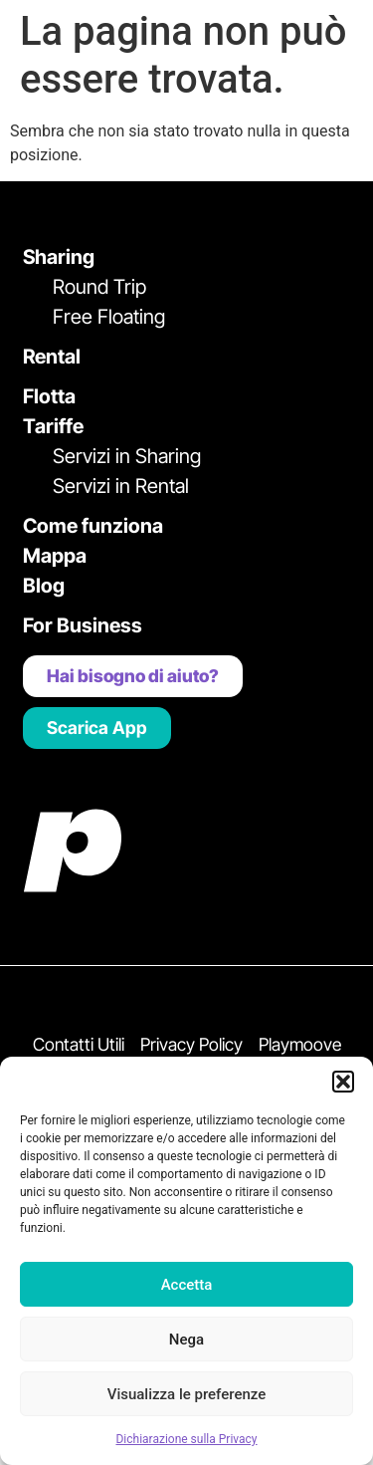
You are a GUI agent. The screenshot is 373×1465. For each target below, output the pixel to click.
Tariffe (53, 426)
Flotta (49, 396)
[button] (343, 1082)
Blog (44, 586)
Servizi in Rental (121, 486)
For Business (82, 625)
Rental (52, 356)
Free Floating (109, 317)
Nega (186, 1339)
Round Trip (99, 287)
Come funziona (93, 526)
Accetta (187, 1285)
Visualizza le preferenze (187, 1394)
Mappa (55, 556)
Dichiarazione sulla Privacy (186, 1439)
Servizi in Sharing (127, 456)
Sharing (58, 257)
